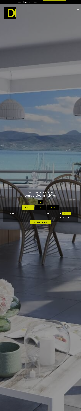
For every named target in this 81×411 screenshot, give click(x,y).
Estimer (53, 207)
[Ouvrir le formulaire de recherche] (66, 213)
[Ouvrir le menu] (79, 9)
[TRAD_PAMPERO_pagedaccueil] (10, 19)
